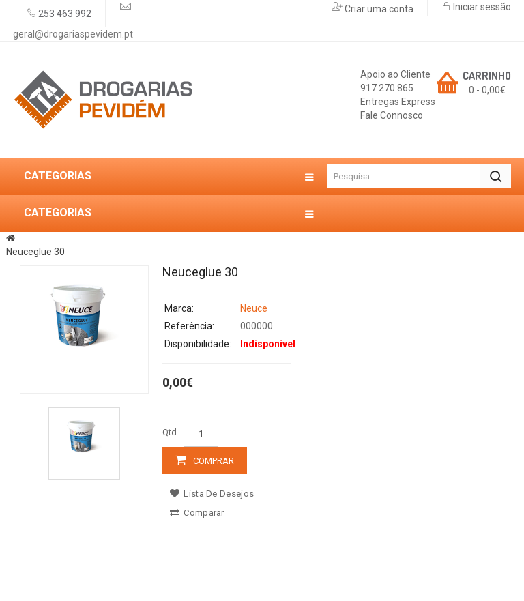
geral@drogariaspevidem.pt (73, 34)
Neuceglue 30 (35, 251)
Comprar (213, 461)
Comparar (197, 513)
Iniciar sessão (481, 6)
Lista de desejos (212, 493)
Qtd (169, 432)
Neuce (253, 308)
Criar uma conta (378, 8)
